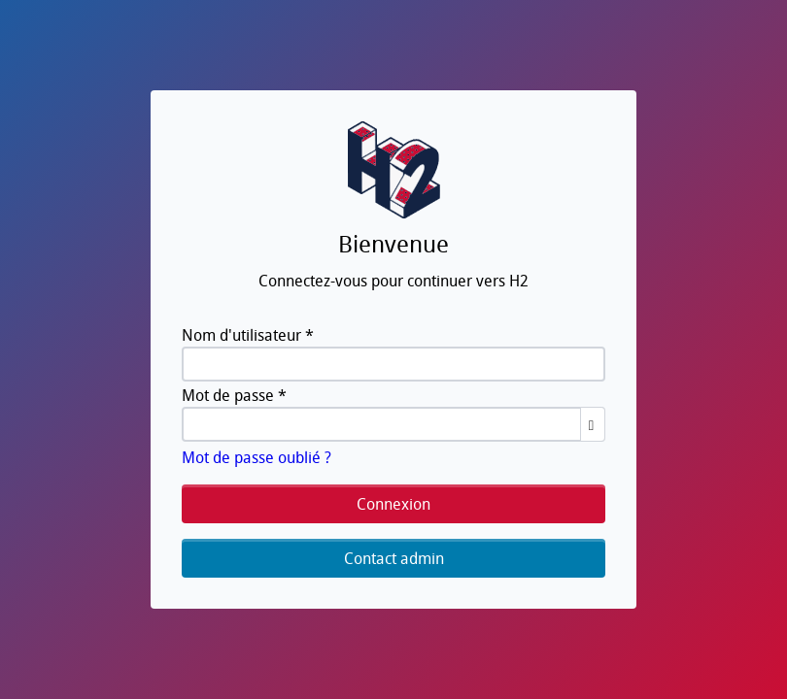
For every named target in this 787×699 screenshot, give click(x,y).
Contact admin (394, 558)
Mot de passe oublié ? (256, 457)
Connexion (393, 504)
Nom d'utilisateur (248, 335)
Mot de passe (234, 395)
